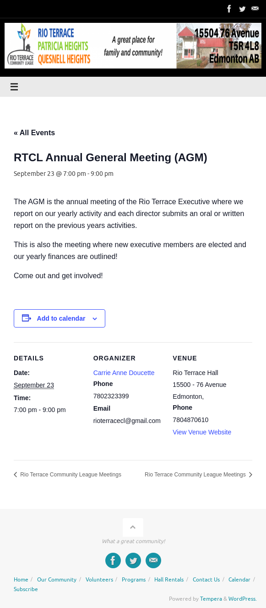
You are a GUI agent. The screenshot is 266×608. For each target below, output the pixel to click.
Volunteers (99, 579)
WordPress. (242, 599)
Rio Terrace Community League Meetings (70, 474)
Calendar (239, 579)
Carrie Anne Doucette (124, 372)
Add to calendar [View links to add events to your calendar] (61, 318)
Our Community (56, 579)
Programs (134, 579)
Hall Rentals (169, 579)
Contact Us (206, 579)
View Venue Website (202, 432)
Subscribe (26, 589)
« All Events (34, 133)
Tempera (211, 599)
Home (21, 579)
